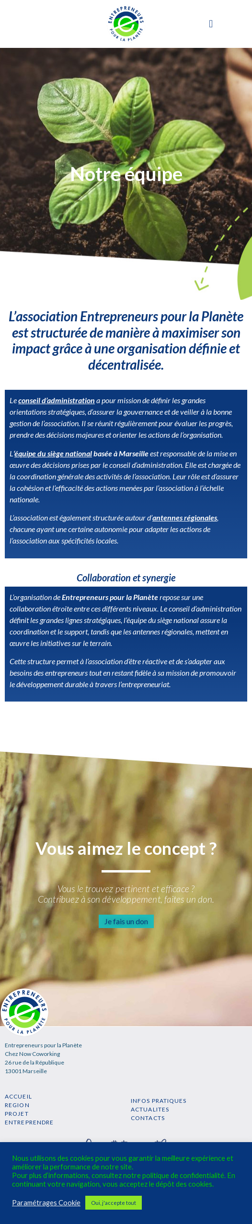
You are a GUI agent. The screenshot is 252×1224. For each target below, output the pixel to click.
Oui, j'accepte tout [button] (113, 1203)
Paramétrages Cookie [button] (46, 1203)
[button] (211, 24)
